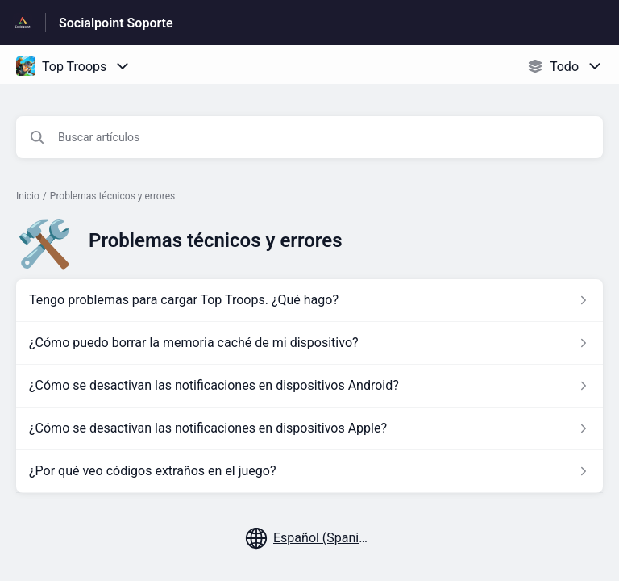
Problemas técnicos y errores (112, 196)
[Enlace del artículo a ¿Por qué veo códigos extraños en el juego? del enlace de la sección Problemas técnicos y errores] (309, 471)
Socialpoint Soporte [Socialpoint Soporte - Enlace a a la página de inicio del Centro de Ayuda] (116, 23)
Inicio (27, 196)
